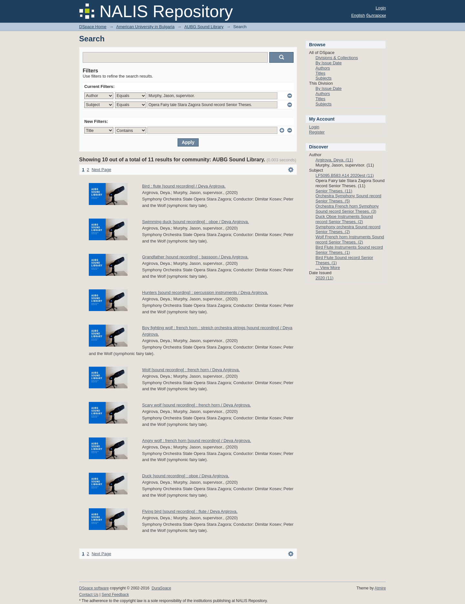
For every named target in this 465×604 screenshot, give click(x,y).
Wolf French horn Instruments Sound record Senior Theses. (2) (349, 239)
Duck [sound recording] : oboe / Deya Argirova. (185, 475)
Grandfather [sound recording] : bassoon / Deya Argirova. (195, 256)
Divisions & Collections (336, 57)
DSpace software (94, 588)
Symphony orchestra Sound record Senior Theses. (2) (347, 229)
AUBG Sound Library (203, 26)
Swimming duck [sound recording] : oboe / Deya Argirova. (195, 221)
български (376, 15)
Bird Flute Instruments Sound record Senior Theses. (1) (349, 250)
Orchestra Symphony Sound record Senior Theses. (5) (348, 198)
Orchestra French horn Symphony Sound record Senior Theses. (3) (347, 209)
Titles (320, 73)
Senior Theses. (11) (333, 191)
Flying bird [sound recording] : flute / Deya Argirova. (190, 511)
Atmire (380, 588)
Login (381, 7)
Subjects (323, 78)
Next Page (101, 169)
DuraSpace (161, 588)
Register (317, 132)
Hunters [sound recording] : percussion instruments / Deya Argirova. (205, 292)
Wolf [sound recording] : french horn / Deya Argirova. (191, 369)
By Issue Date (328, 62)
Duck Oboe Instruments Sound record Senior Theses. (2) (344, 219)
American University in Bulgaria (145, 26)
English (358, 15)
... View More (327, 267)
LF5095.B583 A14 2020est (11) (344, 175)
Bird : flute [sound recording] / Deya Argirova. (184, 186)
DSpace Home (93, 26)
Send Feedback (115, 594)
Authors (322, 68)
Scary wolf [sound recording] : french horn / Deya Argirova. (196, 405)
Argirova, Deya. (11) (334, 159)
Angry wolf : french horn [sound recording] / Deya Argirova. (196, 440)
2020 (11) (324, 277)
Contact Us (88, 594)
